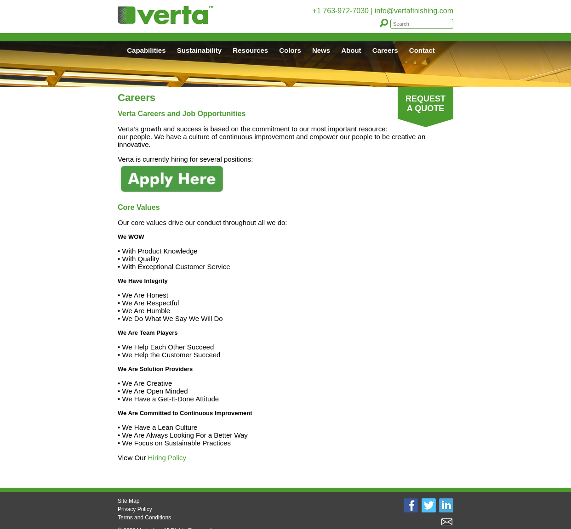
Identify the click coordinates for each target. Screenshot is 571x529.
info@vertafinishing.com (414, 11)
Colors (290, 50)
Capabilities (146, 50)
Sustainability (199, 50)
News (321, 50)
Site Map (128, 501)
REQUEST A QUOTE (425, 103)
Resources (250, 50)
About (351, 50)
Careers (385, 50)
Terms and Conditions (144, 517)
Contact (422, 50)
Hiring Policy (167, 457)
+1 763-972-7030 (341, 11)
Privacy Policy (135, 509)
